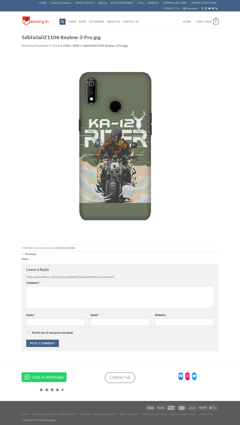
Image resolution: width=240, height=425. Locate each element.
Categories (97, 21)
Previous (29, 254)
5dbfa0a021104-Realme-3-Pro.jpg (105, 45)
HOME (42, 2)
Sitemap (102, 2)
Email (95, 315)
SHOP (82, 21)
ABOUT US (113, 21)
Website (160, 315)
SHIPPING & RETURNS (175, 2)
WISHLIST (153, 2)
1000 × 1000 (71, 45)
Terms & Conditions (60, 2)
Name (30, 315)
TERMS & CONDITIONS (203, 2)
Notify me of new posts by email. (52, 332)
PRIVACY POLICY (85, 2)
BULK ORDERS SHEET (122, 2)
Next (27, 259)
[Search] (62, 22)
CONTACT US (171, 8)
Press (141, 2)
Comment (33, 282)
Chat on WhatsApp (48, 377)
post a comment (66, 247)
